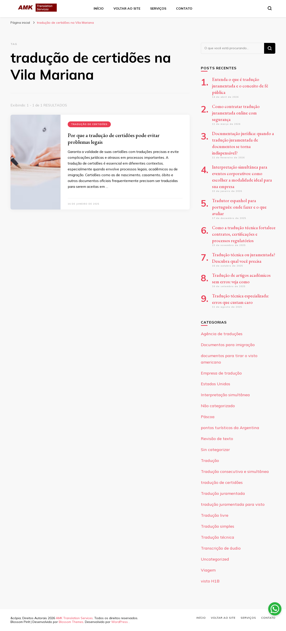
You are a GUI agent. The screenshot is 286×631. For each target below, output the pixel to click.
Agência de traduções (221, 333)
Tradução (210, 460)
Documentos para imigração (228, 344)
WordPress (119, 622)
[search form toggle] (270, 8)
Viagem (208, 570)
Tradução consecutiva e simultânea (235, 471)
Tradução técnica (217, 537)
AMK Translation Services (74, 618)
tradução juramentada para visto (233, 504)
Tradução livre (214, 515)
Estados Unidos (215, 383)
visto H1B (210, 581)
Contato (184, 8)
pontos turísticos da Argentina (230, 427)
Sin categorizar (215, 449)
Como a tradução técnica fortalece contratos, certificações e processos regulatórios (243, 234)
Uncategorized (215, 559)
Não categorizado (218, 405)
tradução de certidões (89, 124)
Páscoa (207, 416)
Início (99, 8)
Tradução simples (217, 526)
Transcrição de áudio (221, 548)
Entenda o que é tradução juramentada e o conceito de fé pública (240, 85)
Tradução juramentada (223, 493)
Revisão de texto (217, 438)
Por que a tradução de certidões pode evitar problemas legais (114, 138)
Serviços (158, 8)
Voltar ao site (127, 8)
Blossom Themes (71, 622)
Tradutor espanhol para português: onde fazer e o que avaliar (239, 207)
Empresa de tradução (221, 373)
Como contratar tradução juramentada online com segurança (236, 113)
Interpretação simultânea (225, 394)
